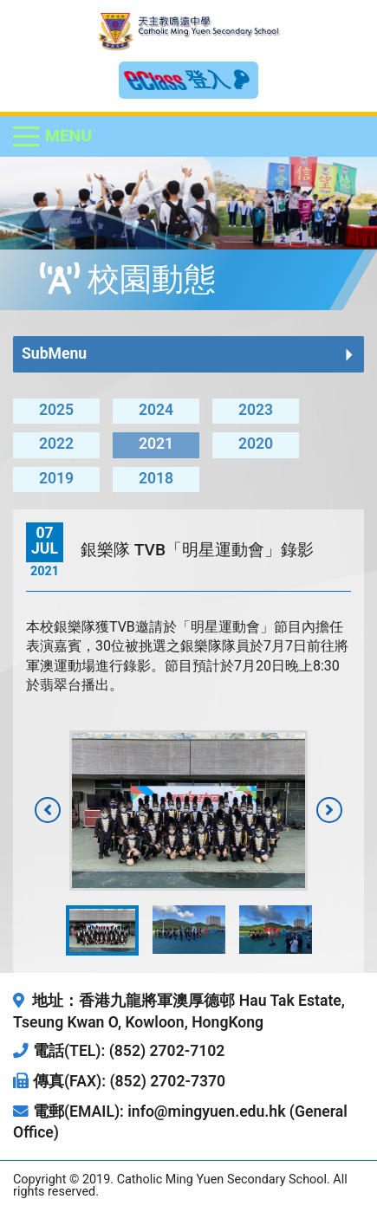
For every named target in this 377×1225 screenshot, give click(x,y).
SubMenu (54, 353)
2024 (156, 409)
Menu (68, 136)
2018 (156, 478)
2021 (156, 443)
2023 (255, 409)
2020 (255, 443)
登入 (218, 79)
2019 (56, 478)
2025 (56, 409)
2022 (56, 443)
